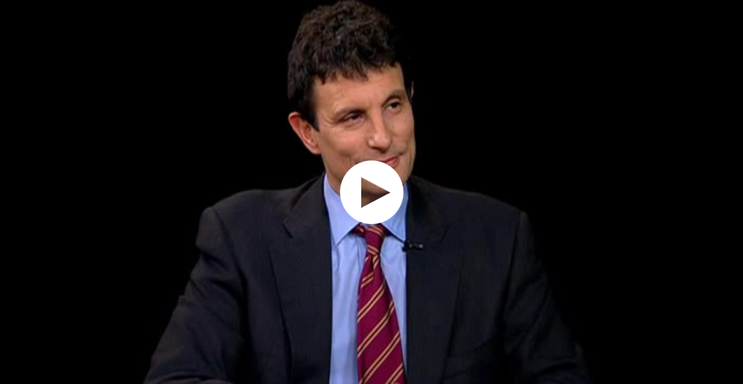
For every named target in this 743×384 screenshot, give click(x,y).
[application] (371, 192)
